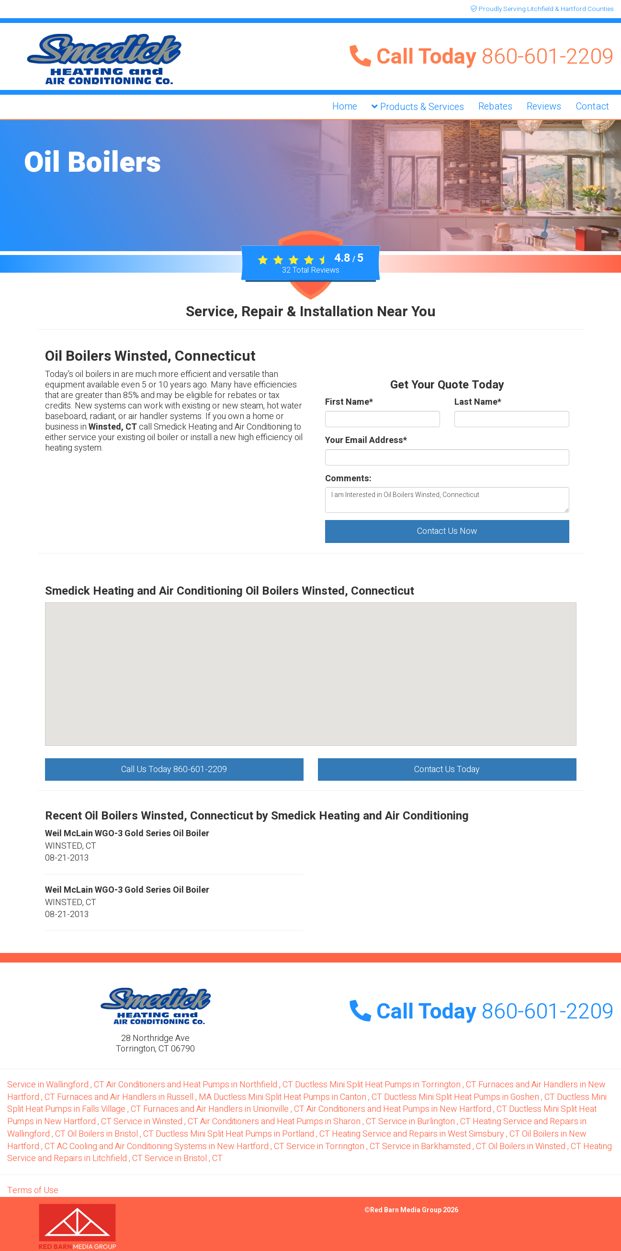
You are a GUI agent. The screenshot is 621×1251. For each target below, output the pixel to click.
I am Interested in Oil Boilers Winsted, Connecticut (447, 500)
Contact (592, 106)
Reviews (544, 106)
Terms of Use (32, 1190)
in (56, 1084)
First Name (349, 402)
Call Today (482, 57)
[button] (343, 607)
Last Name (477, 402)
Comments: (348, 479)
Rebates (495, 106)
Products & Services (418, 107)
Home (344, 106)
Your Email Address (366, 440)
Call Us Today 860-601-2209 (174, 769)
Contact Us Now (447, 531)
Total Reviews (310, 270)
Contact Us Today (447, 769)
